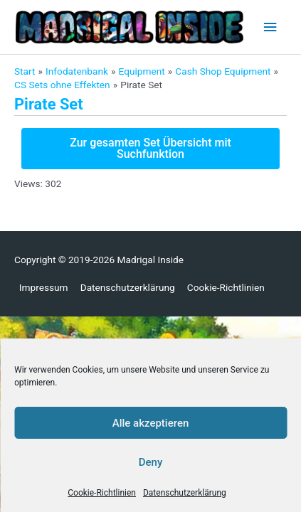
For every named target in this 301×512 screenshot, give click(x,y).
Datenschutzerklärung (184, 493)
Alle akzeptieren (150, 423)
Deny (151, 462)
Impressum (43, 287)
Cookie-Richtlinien (102, 493)
